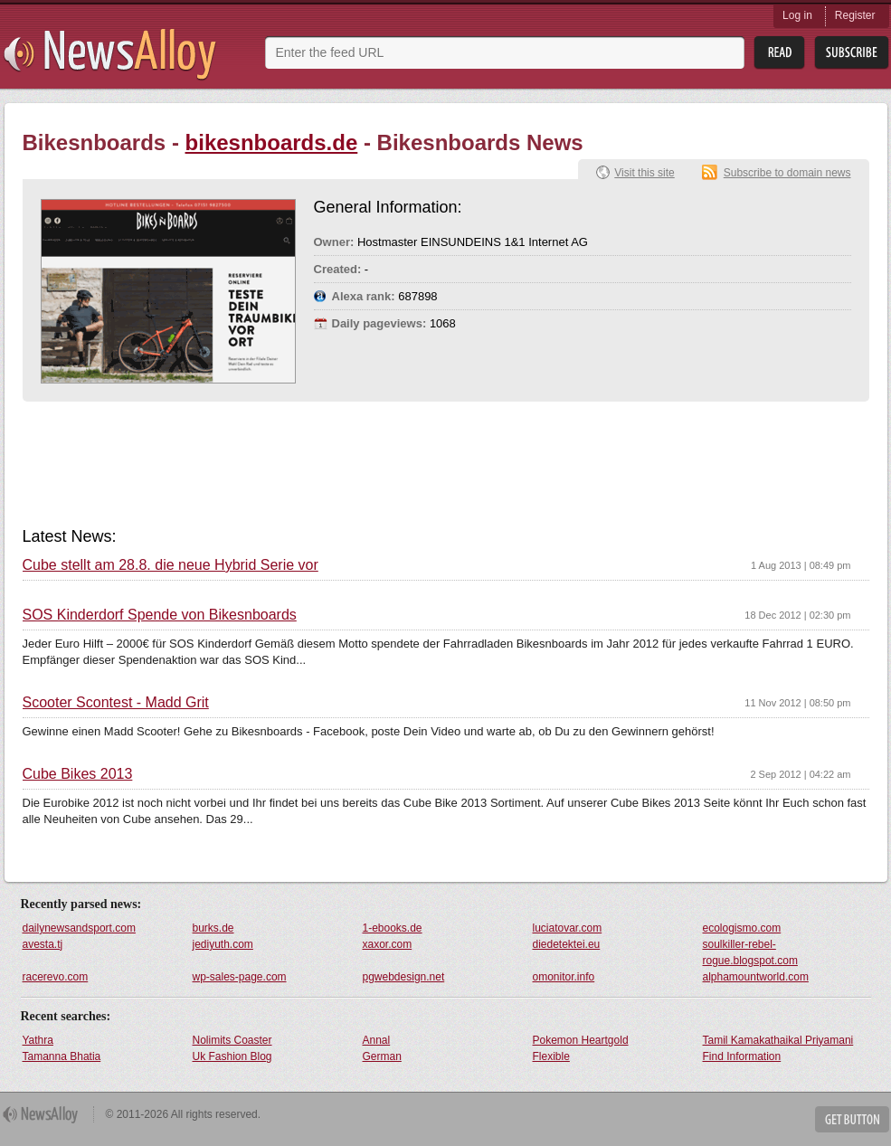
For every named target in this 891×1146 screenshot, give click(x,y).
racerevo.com (56, 977)
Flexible (551, 1056)
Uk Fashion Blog (232, 1056)
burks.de (213, 928)
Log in (797, 15)
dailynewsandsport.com (79, 928)
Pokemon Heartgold (581, 1040)
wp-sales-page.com (240, 977)
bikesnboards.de (271, 142)
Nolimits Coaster (232, 1040)
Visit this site (644, 172)
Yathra (38, 1040)
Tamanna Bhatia (62, 1056)
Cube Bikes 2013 (78, 774)
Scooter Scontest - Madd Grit (116, 703)
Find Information (742, 1056)
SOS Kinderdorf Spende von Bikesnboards (160, 615)
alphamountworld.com (756, 977)
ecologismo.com (742, 928)
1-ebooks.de (392, 928)
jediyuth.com (223, 944)
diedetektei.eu (567, 944)
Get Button (852, 1119)
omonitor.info (564, 977)
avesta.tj (43, 944)
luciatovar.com (567, 928)
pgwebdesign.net (404, 977)
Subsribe (851, 53)
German (382, 1056)
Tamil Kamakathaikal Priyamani (778, 1040)
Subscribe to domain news (787, 172)
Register (855, 15)
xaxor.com (387, 944)
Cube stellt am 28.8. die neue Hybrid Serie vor (170, 565)
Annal (377, 1040)
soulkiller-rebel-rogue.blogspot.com (750, 952)
